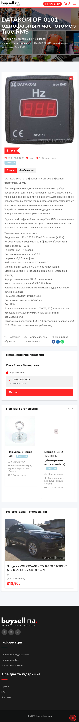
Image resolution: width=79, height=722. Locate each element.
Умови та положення (12, 665)
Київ (31, 158)
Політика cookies (10, 660)
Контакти (6, 697)
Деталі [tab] (10, 170)
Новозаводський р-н (21, 465)
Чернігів (12, 468)
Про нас (5, 686)
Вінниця (48, 481)
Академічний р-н (56, 478)
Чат (14, 392)
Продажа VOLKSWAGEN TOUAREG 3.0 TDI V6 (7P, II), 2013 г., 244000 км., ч (37, 568)
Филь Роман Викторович (22, 365)
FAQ (3, 691)
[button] (68, 409)
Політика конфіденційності (15, 654)
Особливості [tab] (26, 170)
